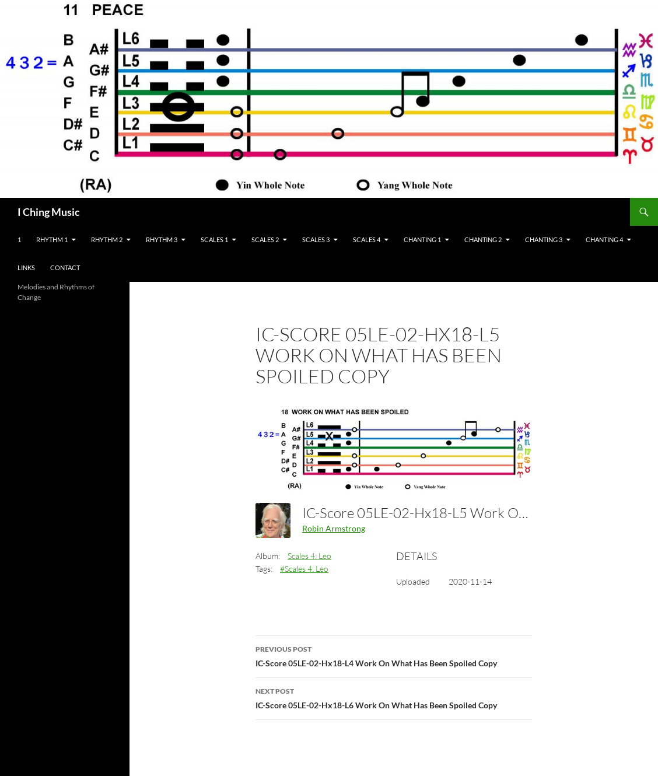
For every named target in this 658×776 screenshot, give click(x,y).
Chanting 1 (422, 239)
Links (26, 267)
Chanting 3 (543, 239)
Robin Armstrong (333, 528)
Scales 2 (265, 239)
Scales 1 (214, 239)
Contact (65, 267)
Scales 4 (366, 239)
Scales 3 (316, 239)
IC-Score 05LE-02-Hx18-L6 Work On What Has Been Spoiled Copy (394, 697)
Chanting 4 (604, 239)
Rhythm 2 (107, 239)
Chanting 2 (483, 239)
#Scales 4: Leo (304, 569)
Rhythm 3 (161, 239)
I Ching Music (49, 211)
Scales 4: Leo (309, 556)
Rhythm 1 (52, 239)
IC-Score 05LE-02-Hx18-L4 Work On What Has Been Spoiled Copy (394, 655)
